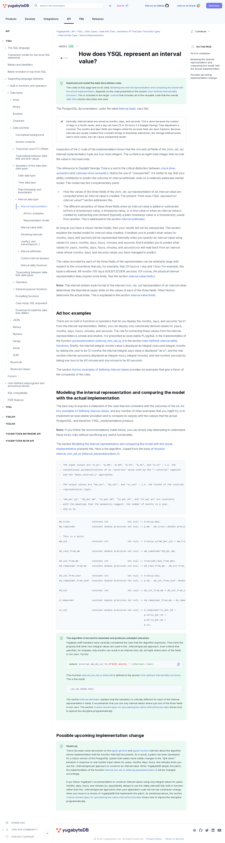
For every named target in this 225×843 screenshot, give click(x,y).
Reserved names (20, 369)
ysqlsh (10, 416)
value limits (140, 276)
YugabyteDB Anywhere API (23, 433)
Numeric (17, 334)
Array (16, 99)
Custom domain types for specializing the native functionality (131, 707)
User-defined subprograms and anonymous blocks (26, 384)
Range (17, 341)
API (8, 31)
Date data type (27, 175)
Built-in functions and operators (28, 85)
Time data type (27, 182)
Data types (16, 92)
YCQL (9, 407)
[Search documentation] (68, 5)
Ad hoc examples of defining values (100, 369)
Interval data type (28, 199)
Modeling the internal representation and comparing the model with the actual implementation (205, 64)
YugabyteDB (62, 31)
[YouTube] (219, 830)
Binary (16, 106)
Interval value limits (32, 227)
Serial (16, 348)
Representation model (36, 220)
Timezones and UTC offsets (32, 148)
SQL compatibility (18, 392)
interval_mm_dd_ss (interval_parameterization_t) (131, 769)
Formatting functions (27, 296)
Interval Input (127, 108)
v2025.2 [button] (69, 45)
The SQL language (19, 47)
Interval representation (34, 206)
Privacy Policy (154, 838)
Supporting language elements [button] (25, 78)
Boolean (18, 113)
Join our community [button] (22, 829)
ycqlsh (10, 423)
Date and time (21, 127)
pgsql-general (119, 750)
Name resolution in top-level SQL (27, 71)
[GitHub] (200, 830)
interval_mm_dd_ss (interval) (97, 675)
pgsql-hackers (141, 750)
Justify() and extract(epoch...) (30, 243)
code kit (114, 95)
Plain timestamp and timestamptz (29, 191)
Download (15, 822)
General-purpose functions (31, 289)
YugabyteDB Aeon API (20, 440)
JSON (16, 319)
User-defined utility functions (161, 675)
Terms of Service (174, 838)
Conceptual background (30, 134)
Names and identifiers (20, 64)
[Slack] (194, 830)
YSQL (9, 41)
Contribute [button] (198, 31)
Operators (21, 282)
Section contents (25, 141)
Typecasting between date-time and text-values (32, 157)
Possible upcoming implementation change (204, 76)
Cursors (12, 376)
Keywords (16, 362)
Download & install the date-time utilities (32, 311)
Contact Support (20, 836)
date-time (71, 99)
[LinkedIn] (213, 830)
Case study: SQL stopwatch (31, 303)
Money (17, 326)
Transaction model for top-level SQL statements (29, 56)
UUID (16, 355)
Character (18, 120)
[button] (214, 5)
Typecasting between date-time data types (32, 274)
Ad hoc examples (34, 213)
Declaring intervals (31, 234)
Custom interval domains (35, 258)
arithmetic (133, 219)
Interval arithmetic (31, 251)
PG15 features (16, 399)
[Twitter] (207, 830)
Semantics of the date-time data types (31, 167)
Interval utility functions (34, 265)
